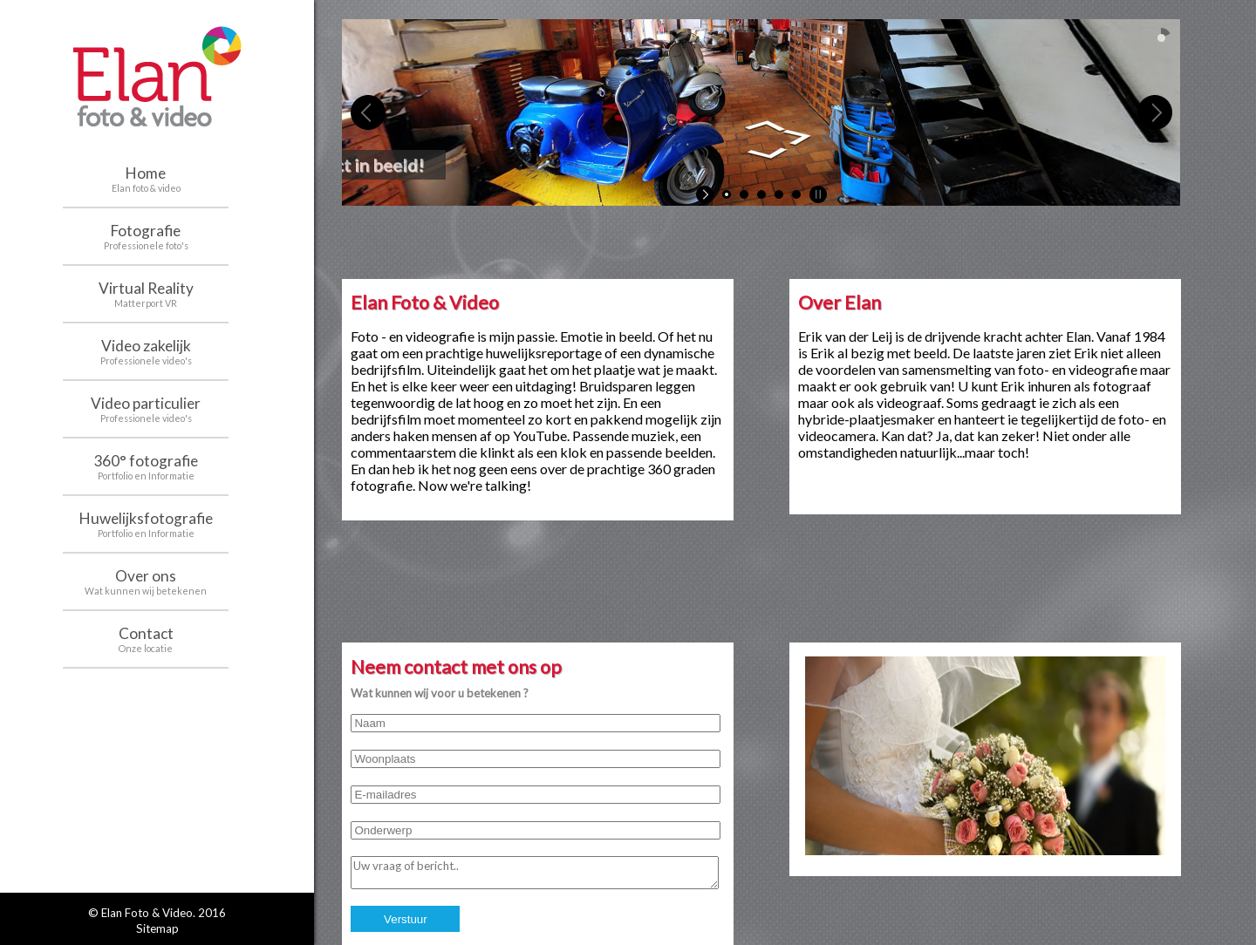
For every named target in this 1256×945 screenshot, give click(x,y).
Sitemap (157, 928)
